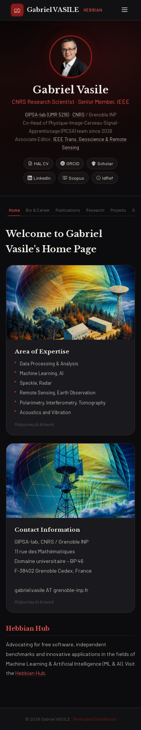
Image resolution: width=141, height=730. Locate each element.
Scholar (102, 163)
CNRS (78, 115)
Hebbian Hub (30, 673)
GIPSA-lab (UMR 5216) (47, 115)
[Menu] (124, 10)
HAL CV (38, 163)
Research (95, 209)
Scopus (73, 177)
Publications (68, 209)
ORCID (69, 163)
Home (14, 209)
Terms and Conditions (94, 718)
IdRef (104, 177)
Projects (118, 209)
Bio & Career (38, 209)
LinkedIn (39, 177)
